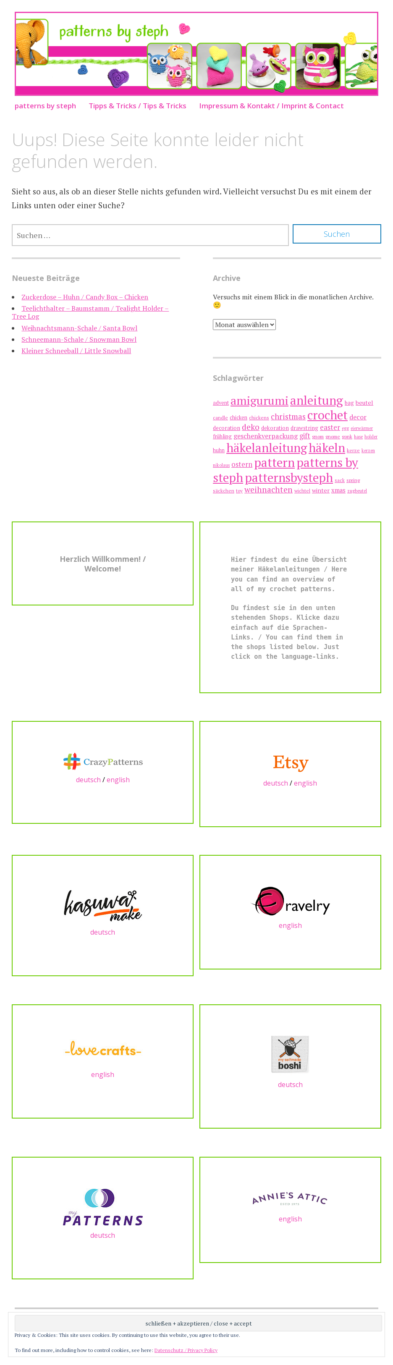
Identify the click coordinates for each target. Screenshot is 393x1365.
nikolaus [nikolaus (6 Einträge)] (221, 465)
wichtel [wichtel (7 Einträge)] (302, 490)
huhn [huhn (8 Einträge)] (219, 450)
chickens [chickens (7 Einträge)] (259, 417)
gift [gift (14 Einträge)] (304, 435)
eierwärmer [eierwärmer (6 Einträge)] (362, 428)
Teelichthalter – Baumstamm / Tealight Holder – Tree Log (90, 312)
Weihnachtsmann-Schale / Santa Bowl (79, 328)
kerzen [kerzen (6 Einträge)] (368, 450)
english (118, 779)
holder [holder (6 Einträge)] (370, 437)
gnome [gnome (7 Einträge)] (332, 436)
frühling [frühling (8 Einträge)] (222, 436)
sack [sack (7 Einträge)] (340, 480)
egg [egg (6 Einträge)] (345, 428)
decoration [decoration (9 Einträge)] (226, 428)
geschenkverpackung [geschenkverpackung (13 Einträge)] (265, 435)
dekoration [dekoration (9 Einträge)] (275, 428)
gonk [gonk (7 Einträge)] (347, 436)
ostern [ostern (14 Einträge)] (241, 464)
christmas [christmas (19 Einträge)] (288, 416)
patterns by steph (45, 105)
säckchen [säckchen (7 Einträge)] (223, 490)
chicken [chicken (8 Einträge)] (238, 417)
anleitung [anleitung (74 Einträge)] (316, 400)
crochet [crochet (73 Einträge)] (327, 415)
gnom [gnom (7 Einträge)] (318, 436)
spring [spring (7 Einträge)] (353, 480)
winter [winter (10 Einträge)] (321, 490)
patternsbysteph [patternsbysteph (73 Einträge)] (289, 477)
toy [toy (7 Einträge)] (239, 490)
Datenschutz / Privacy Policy (186, 1350)
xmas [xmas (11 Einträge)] (338, 490)
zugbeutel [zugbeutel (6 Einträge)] (357, 491)
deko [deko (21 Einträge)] (250, 427)
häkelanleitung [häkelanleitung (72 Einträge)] (266, 448)
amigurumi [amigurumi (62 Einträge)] (259, 400)
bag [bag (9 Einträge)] (349, 402)
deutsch (88, 779)
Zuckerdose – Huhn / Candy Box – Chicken (84, 296)
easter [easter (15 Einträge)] (330, 427)
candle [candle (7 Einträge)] (220, 417)
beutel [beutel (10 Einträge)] (364, 402)
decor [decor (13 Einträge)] (358, 417)
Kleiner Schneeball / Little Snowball (76, 350)
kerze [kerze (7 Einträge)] (353, 450)
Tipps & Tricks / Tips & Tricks (137, 105)
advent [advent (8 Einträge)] (221, 402)
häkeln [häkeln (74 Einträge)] (327, 448)
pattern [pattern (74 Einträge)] (274, 462)
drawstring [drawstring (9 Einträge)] (304, 428)
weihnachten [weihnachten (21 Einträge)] (268, 489)
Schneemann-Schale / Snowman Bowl (78, 339)
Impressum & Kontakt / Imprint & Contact (271, 105)
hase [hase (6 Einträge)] (358, 437)
